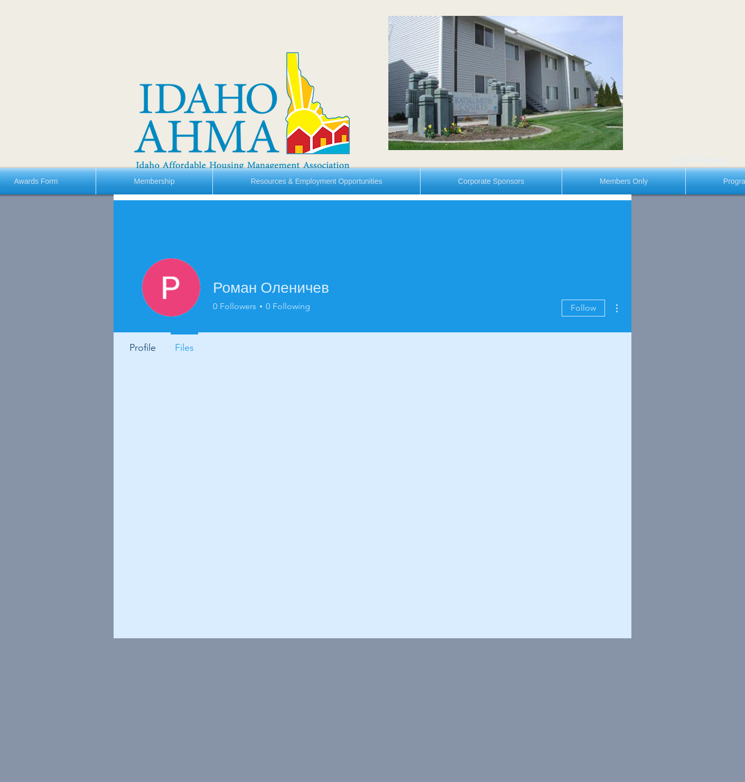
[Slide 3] (502, 137)
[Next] (613, 83)
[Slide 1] (483, 138)
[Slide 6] (528, 137)
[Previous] (398, 83)
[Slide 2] (493, 137)
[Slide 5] (520, 137)
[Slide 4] (511, 137)
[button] (154, 181)
